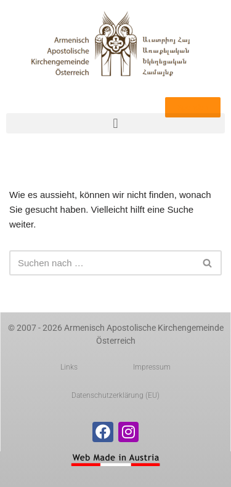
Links (69, 367)
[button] (115, 123)
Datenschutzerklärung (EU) (115, 395)
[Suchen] (101, 262)
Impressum (152, 367)
